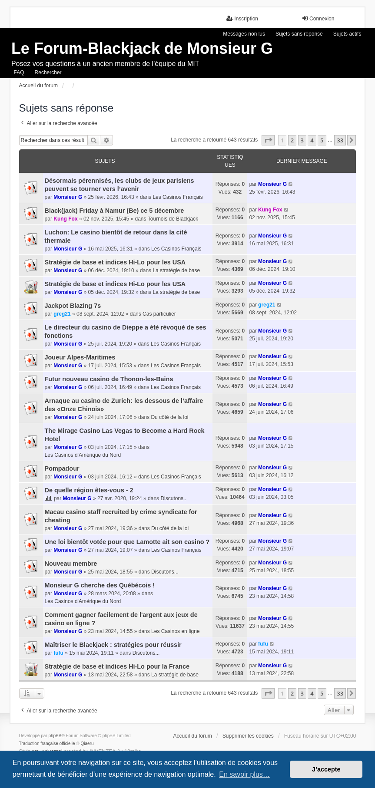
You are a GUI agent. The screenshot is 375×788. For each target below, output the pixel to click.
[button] (268, 140)
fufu (58, 653)
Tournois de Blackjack (173, 219)
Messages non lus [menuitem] (244, 34)
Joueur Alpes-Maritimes (80, 357)
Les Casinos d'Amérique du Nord (83, 455)
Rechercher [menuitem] (48, 72)
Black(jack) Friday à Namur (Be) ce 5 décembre (114, 210)
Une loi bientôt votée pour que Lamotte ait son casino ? (127, 541)
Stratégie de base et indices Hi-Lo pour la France (117, 666)
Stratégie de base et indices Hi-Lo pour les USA (115, 262)
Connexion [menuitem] (318, 18)
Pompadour (62, 468)
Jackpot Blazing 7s (73, 305)
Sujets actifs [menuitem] (347, 34)
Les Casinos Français (177, 197)
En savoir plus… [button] (244, 774)
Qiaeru (86, 743)
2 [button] (292, 140)
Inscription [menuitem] (242, 18)
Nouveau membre (71, 563)
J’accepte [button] (326, 769)
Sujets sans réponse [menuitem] (299, 34)
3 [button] (302, 140)
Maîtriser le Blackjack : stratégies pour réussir (113, 644)
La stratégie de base (176, 270)
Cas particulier (159, 314)
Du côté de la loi (169, 417)
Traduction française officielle (47, 743)
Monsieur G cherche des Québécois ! (100, 585)
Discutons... (174, 498)
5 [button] (321, 140)
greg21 (61, 314)
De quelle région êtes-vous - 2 (89, 490)
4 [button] (311, 140)
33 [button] (340, 140)
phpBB (54, 735)
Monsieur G (67, 197)
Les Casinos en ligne (175, 631)
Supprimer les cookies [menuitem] (248, 736)
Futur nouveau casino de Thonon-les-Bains (109, 379)
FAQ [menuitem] (19, 72)
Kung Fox (65, 219)
